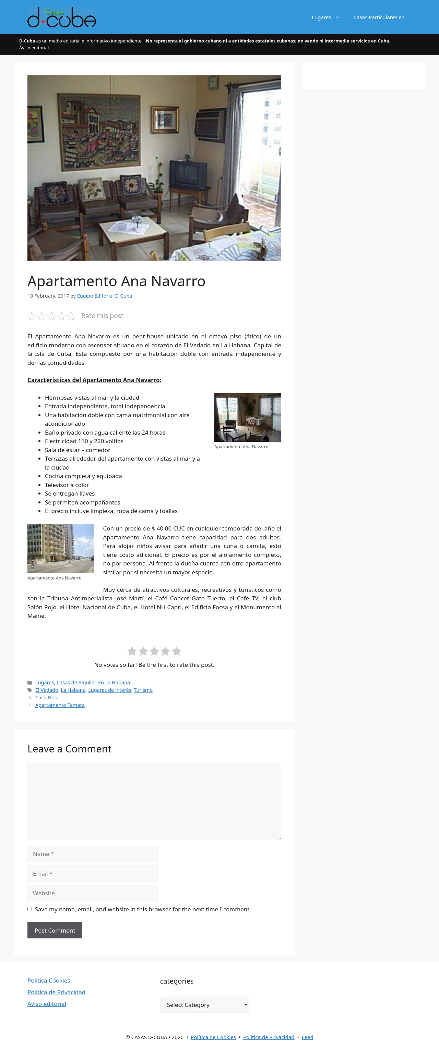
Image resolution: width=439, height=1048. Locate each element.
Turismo (143, 690)
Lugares (329, 17)
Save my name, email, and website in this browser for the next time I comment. (143, 909)
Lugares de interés (109, 690)
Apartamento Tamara (60, 705)
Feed (307, 1037)
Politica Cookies (48, 980)
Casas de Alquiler (76, 682)
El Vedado (46, 690)
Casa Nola (47, 697)
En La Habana (114, 682)
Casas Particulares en (379, 17)
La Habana (73, 690)
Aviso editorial (34, 48)
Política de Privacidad (56, 992)
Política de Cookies (213, 1037)
